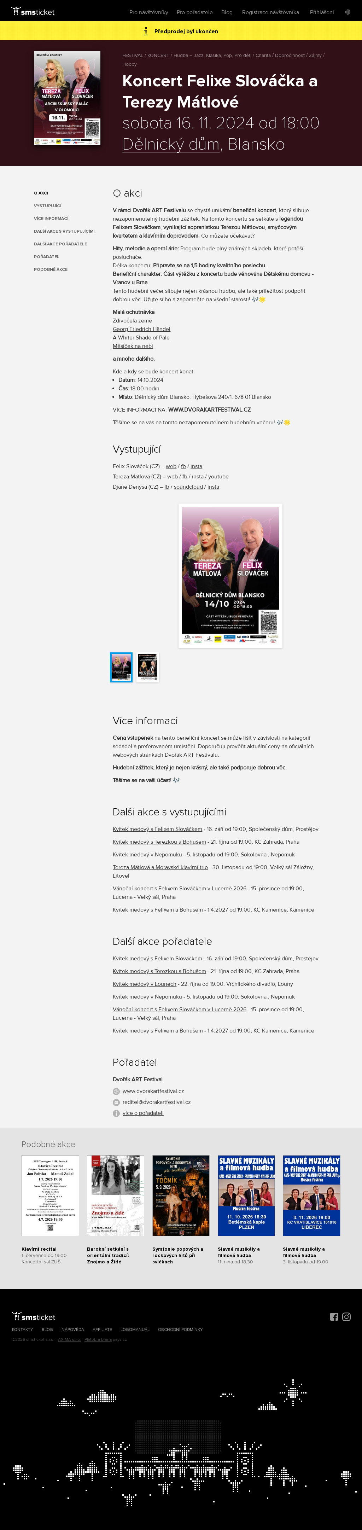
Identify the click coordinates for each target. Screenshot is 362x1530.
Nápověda (73, 1329)
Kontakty (22, 1329)
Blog (227, 12)
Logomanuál (135, 1329)
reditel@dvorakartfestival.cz (157, 1102)
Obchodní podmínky (180, 1329)
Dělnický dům (171, 144)
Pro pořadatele (195, 12)
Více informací (51, 218)
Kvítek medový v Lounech (144, 984)
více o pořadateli (143, 1113)
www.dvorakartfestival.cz (153, 1091)
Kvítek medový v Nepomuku (147, 854)
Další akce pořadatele (60, 244)
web (171, 466)
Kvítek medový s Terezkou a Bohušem (159, 841)
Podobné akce (51, 269)
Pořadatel (46, 257)
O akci (41, 193)
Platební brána (98, 1339)
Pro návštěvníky (148, 12)
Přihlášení (322, 12)
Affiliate (102, 1329)
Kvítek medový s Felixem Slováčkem (157, 829)
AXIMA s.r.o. (69, 1339)
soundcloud (188, 486)
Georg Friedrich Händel (141, 329)
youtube (218, 476)
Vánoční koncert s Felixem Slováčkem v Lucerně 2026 (179, 888)
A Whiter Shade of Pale (141, 337)
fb (183, 466)
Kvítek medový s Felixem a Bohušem (158, 909)
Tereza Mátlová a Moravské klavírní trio (160, 867)
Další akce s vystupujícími (64, 231)
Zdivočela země (132, 320)
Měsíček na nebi (133, 346)
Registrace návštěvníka (270, 12)
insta (196, 466)
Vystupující (47, 206)
